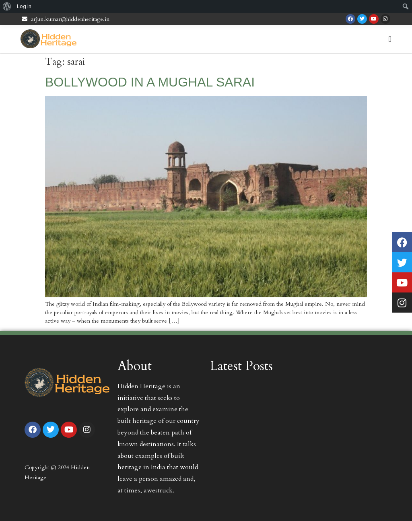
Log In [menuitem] (24, 6)
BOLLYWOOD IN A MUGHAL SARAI (150, 82)
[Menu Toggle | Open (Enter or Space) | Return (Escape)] (390, 39)
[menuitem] (7, 6)
